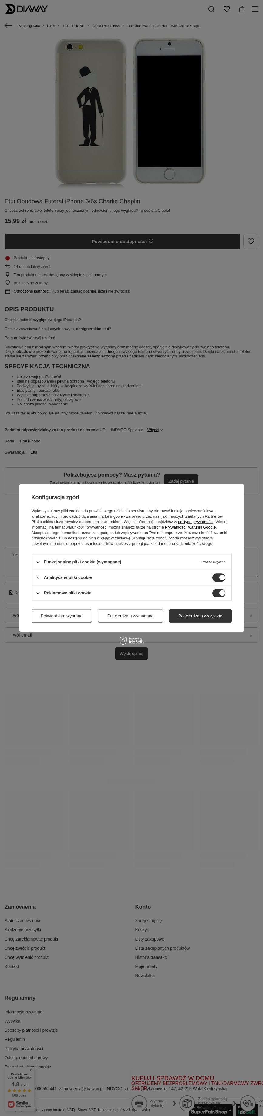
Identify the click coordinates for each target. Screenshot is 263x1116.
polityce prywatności (195, 521)
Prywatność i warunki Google (190, 527)
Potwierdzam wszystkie (200, 616)
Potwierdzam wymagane (130, 616)
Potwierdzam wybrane (62, 616)
